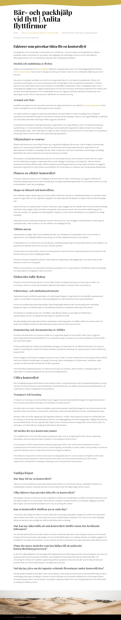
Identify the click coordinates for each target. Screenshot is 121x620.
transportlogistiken (91, 105)
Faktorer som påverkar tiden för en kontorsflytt (40, 33)
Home (16, 33)
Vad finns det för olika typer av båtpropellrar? (80, 33)
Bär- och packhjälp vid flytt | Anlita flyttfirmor (43, 19)
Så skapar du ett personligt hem (26, 37)
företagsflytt (44, 69)
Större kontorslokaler (22, 72)
